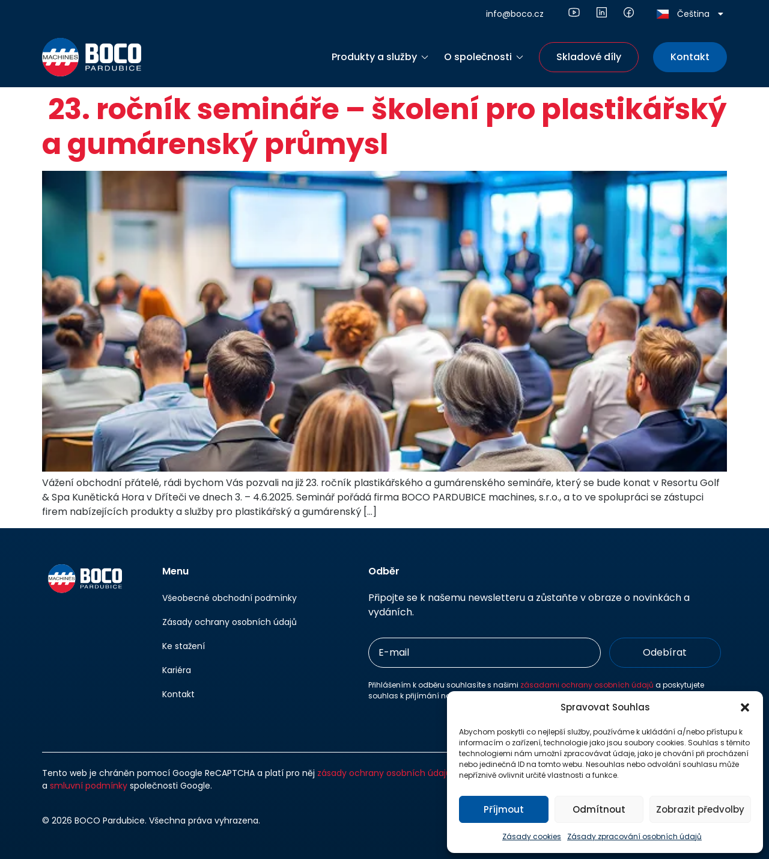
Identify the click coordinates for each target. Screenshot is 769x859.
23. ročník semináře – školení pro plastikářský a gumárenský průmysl (384, 126)
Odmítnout (599, 809)
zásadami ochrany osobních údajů (587, 685)
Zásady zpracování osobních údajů (634, 836)
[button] (745, 707)
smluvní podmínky (88, 786)
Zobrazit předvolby (700, 809)
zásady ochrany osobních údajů (384, 773)
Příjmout (504, 809)
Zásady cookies (531, 836)
